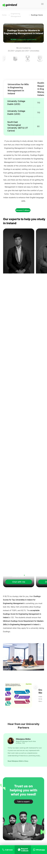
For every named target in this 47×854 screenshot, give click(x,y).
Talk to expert (23, 801)
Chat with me (18, 582)
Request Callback (23, 210)
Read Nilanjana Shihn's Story (18, 761)
